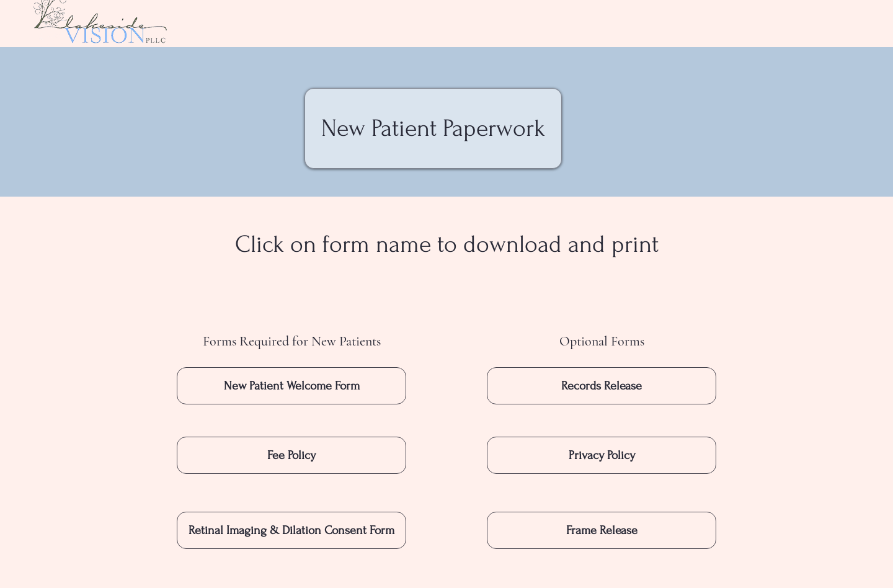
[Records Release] (601, 385)
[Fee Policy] (291, 455)
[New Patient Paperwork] (433, 128)
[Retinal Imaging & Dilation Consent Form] (291, 530)
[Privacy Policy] (601, 455)
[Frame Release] (601, 530)
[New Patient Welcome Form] (291, 385)
